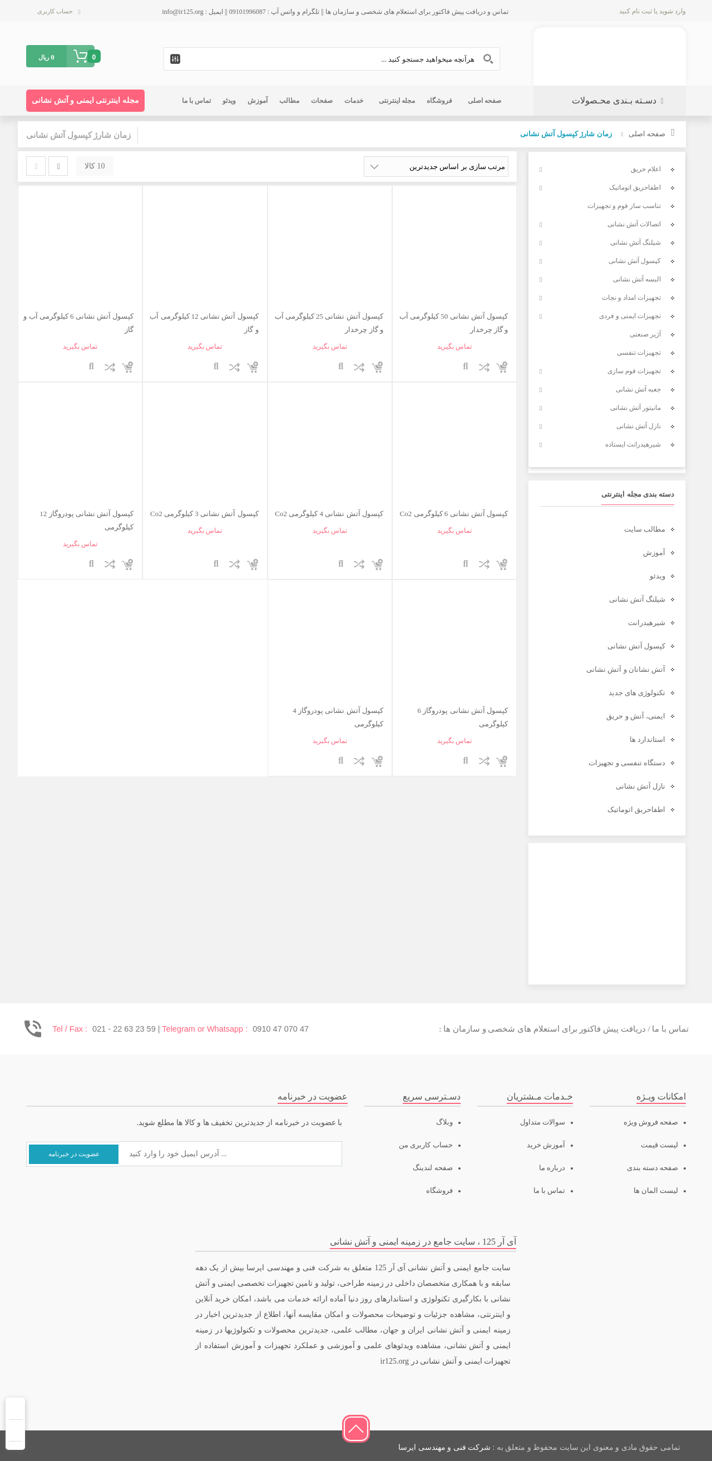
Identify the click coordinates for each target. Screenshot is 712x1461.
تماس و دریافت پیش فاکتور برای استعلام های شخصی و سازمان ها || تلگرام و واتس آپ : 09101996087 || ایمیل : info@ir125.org (335, 12)
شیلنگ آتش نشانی (637, 599)
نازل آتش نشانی (641, 786)
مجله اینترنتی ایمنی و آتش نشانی (85, 100)
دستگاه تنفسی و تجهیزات (627, 763)
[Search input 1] (331, 59)
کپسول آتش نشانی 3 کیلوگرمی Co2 (204, 513)
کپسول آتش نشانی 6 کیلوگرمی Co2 (454, 513)
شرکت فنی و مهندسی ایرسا (444, 1447)
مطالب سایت (644, 529)
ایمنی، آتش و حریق (635, 716)
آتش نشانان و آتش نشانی (625, 669)
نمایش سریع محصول (466, 367)
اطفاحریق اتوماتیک (636, 809)
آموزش (654, 552)
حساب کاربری (55, 11)
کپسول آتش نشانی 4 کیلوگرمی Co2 (329, 513)
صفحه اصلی (647, 134)
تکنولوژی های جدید (637, 693)
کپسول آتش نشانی (636, 646)
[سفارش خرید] (436, 166)
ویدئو (657, 576)
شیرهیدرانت (646, 622)
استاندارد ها (647, 739)
